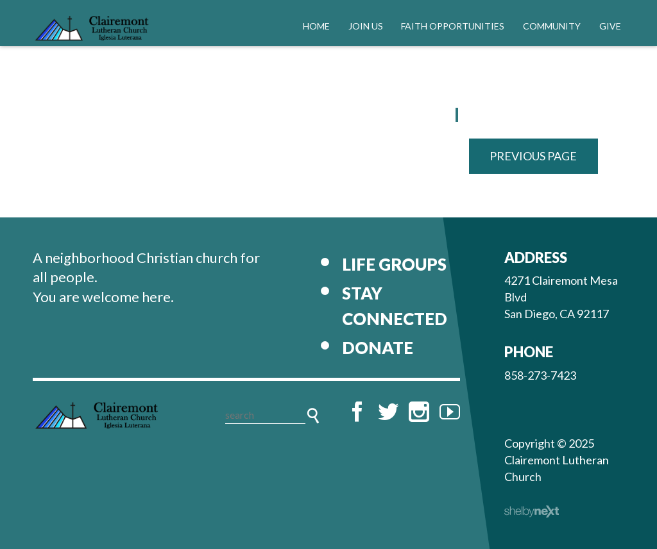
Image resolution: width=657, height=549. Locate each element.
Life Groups (394, 264)
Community (552, 26)
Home (316, 26)
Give (610, 26)
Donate (377, 347)
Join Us (365, 26)
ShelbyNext (531, 511)
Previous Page (533, 156)
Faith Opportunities (452, 26)
